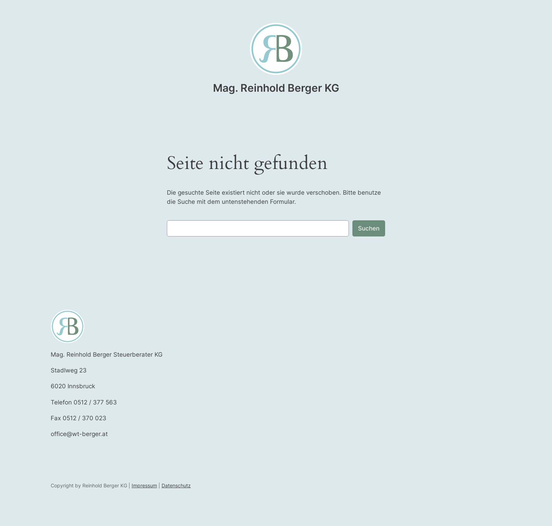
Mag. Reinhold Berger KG (276, 88)
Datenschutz (176, 485)
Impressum (144, 485)
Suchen (369, 228)
